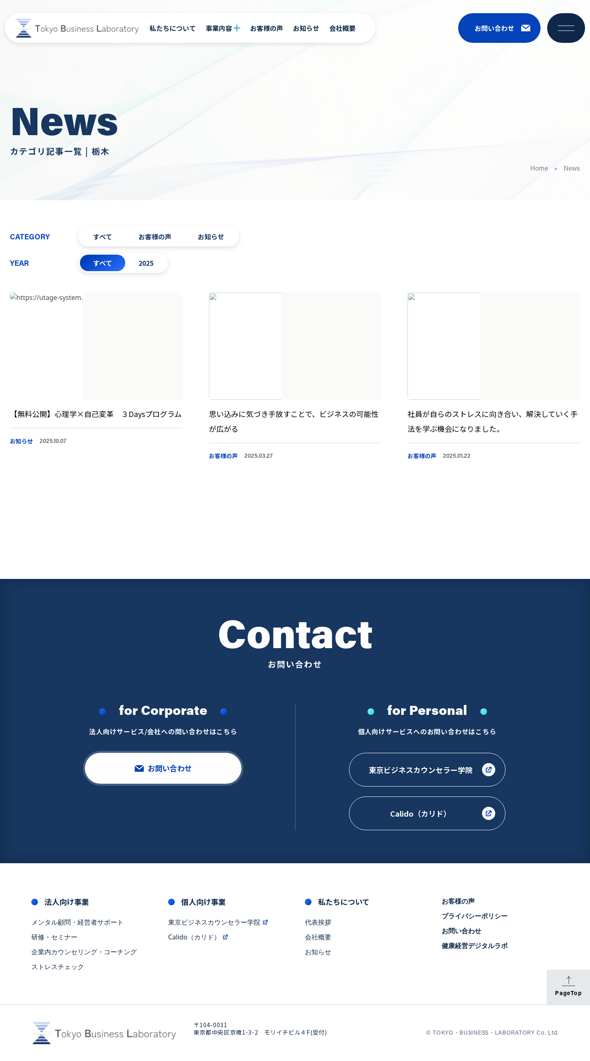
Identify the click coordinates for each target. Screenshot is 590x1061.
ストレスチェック (57, 971)
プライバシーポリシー (475, 920)
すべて (102, 236)
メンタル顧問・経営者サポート (77, 927)
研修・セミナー (54, 941)
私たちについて (173, 28)
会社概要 (342, 28)
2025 (145, 263)
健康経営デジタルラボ (475, 950)
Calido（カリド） (198, 941)
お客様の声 (266, 28)
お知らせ (306, 28)
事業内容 (223, 28)
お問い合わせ (461, 935)
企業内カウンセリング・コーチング (84, 956)
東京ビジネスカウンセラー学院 (218, 927)
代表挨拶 (318, 927)
